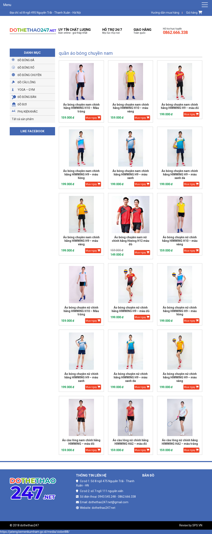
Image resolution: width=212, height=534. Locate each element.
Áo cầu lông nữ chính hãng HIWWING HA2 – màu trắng (180, 442)
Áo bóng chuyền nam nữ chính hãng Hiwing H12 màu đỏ (130, 241)
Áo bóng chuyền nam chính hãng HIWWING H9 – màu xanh (130, 174)
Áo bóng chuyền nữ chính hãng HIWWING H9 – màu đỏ (130, 309)
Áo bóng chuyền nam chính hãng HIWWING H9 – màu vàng (81, 241)
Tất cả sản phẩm (23, 119)
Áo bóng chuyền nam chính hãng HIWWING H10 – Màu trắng (81, 108)
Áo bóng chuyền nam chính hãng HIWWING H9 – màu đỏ (180, 106)
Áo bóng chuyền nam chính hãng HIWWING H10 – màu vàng (130, 108)
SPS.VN (197, 525)
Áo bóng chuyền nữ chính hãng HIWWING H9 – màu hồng (180, 311)
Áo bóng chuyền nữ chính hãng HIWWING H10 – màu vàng (180, 241)
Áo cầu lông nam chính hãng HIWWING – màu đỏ (81, 442)
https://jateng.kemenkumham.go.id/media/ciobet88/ (35, 531)
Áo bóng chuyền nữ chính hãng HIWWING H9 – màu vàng (180, 377)
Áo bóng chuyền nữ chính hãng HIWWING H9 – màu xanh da (131, 377)
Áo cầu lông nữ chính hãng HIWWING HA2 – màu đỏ (130, 442)
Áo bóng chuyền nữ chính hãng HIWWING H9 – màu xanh (81, 377)
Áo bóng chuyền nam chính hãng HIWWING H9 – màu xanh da (179, 174)
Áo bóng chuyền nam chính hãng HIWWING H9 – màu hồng (81, 174)
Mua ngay (93, 117)
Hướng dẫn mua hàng (165, 12)
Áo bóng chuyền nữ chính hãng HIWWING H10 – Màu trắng (81, 311)
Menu (7, 5)
